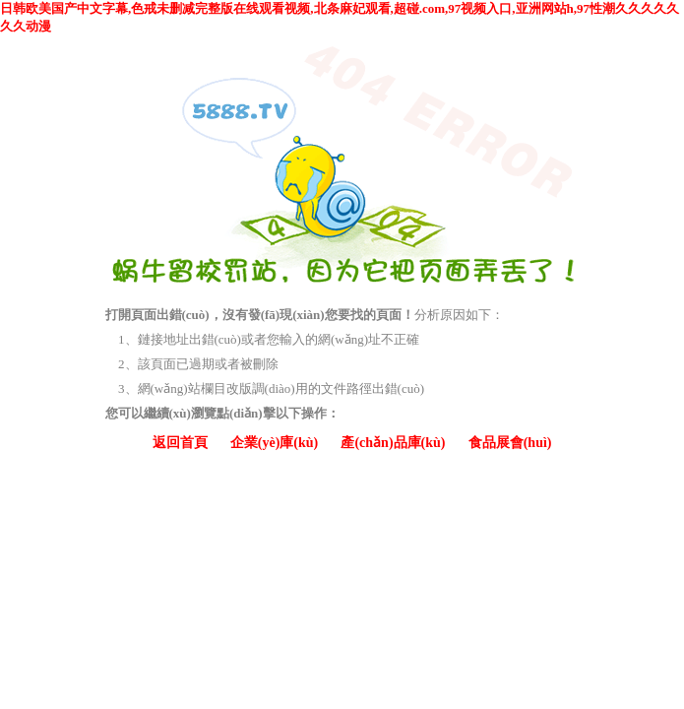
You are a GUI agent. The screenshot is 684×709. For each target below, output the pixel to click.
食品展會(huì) (510, 442)
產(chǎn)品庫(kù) (393, 442)
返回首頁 (180, 442)
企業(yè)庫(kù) (274, 442)
